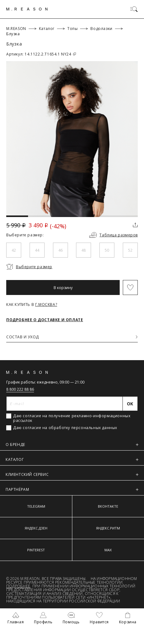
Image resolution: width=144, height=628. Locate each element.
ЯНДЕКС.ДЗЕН (36, 528)
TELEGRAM (36, 506)
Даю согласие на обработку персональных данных (65, 427)
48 (83, 250)
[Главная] (27, 9)
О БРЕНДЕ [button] (72, 444)
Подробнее (18, 586)
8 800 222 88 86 (20, 389)
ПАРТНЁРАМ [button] (72, 489)
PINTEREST (36, 550)
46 (60, 250)
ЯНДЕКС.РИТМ (108, 528)
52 (130, 250)
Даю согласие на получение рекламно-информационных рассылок (71, 418)
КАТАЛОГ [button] (72, 459)
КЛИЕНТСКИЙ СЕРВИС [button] (72, 474)
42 (14, 250)
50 (107, 250)
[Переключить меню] (134, 9)
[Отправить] (130, 403)
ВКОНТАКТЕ (108, 506)
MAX (108, 550)
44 (37, 250)
